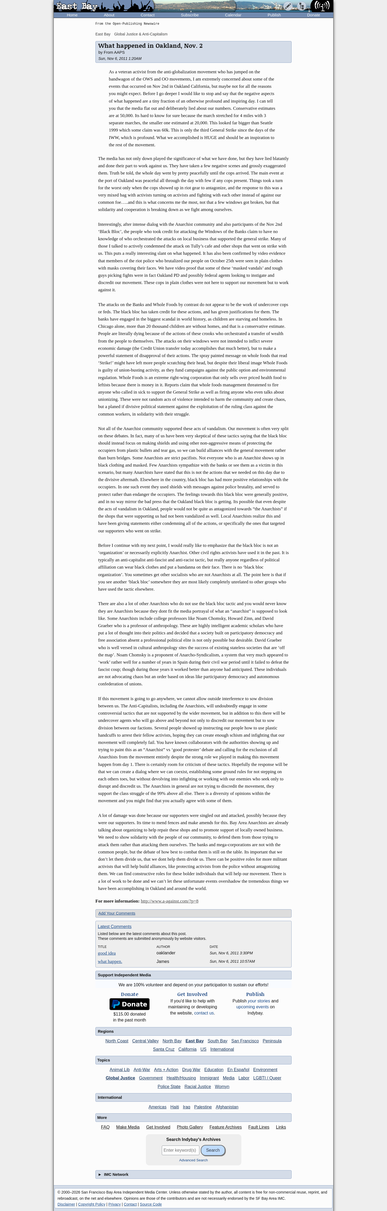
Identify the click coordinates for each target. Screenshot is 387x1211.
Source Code (151, 1204)
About (109, 15)
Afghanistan (227, 1107)
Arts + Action (166, 1069)
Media (229, 1078)
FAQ (105, 1127)
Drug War (191, 1069)
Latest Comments (114, 926)
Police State (169, 1086)
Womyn (222, 1086)
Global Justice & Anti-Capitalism (140, 34)
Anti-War (142, 1069)
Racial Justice (197, 1086)
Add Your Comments (116, 913)
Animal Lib (120, 1069)
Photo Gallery (190, 1127)
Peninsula (272, 1041)
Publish (274, 15)
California (187, 1049)
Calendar (233, 15)
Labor (243, 1078)
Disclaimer (66, 1204)
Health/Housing (181, 1078)
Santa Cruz (163, 1049)
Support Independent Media (124, 975)
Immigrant (209, 1078)
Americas (158, 1107)
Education (213, 1069)
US (203, 1049)
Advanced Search (193, 1160)
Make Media (127, 1127)
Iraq (186, 1107)
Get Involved (158, 1127)
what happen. (110, 961)
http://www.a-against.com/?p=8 (169, 901)
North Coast (116, 1041)
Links (281, 1127)
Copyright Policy (91, 1204)
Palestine (203, 1107)
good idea (107, 953)
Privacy (114, 1204)
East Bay (102, 34)
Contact (148, 15)
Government (151, 1078)
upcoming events (252, 1007)
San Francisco (245, 1041)
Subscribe (190, 15)
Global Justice (120, 1078)
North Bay (172, 1041)
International (222, 1049)
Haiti (174, 1107)
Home (72, 15)
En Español (238, 1069)
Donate (313, 15)
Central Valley (145, 1041)
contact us (204, 1013)
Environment (265, 1069)
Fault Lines (258, 1127)
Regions (106, 1031)
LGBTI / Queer (267, 1078)
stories (259, 1001)
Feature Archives (226, 1127)
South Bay (218, 1041)
